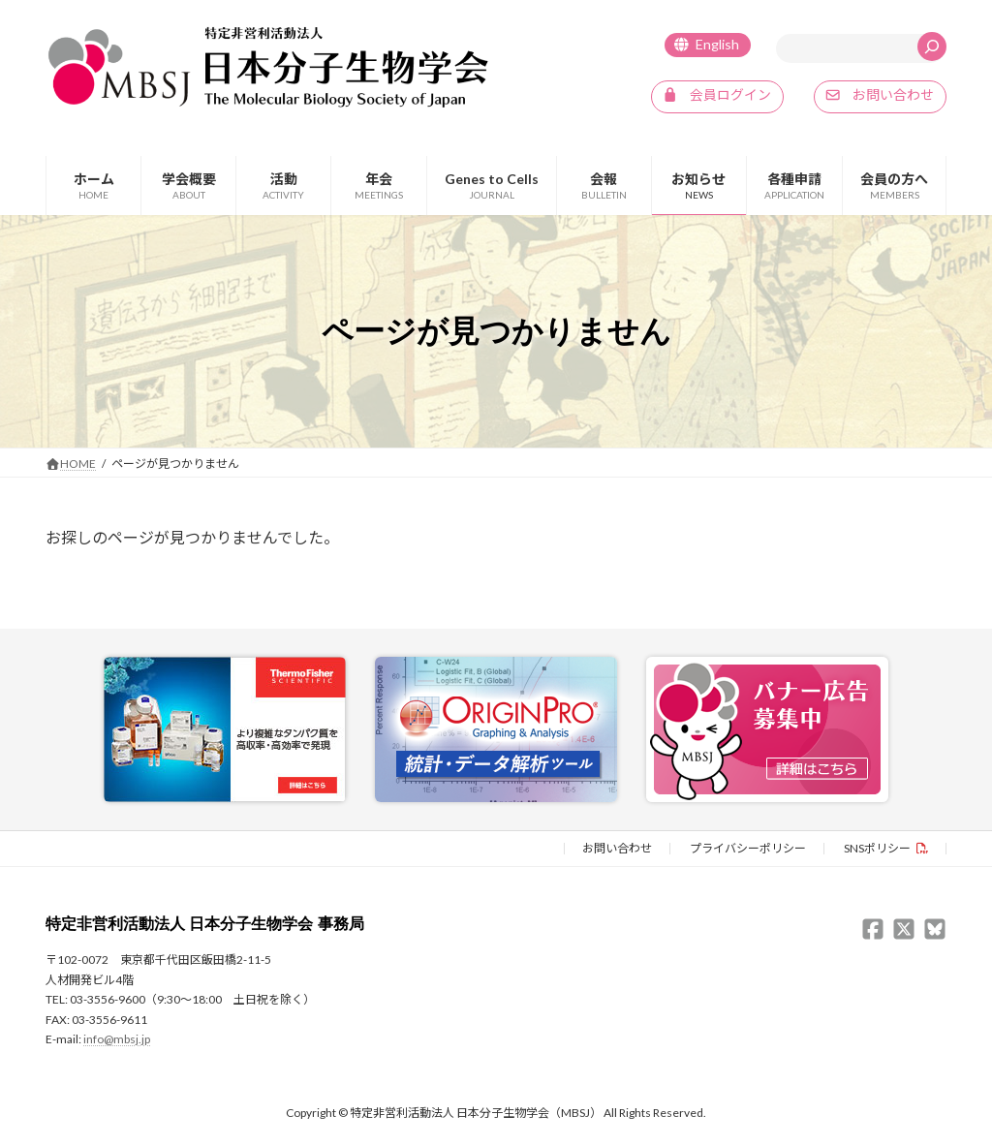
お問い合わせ (617, 847)
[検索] (931, 46)
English (717, 44)
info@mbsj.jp (116, 1038)
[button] (717, 96)
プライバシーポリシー (748, 847)
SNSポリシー (877, 847)
